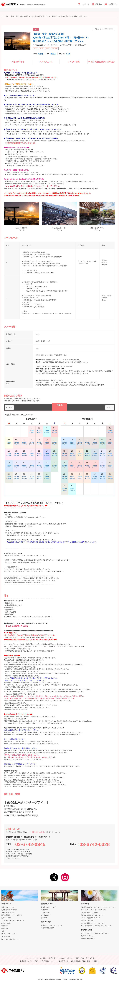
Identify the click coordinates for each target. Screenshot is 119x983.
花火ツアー (44, 918)
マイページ (85, 4)
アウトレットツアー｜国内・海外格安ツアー (95, 933)
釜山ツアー (4, 928)
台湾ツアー (4, 931)
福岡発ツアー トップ (7, 907)
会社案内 (43, 958)
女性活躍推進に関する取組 (80, 961)
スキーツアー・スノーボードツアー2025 (93, 910)
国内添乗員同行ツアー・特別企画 (11, 915)
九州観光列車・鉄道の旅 (9, 910)
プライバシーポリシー (13, 858)
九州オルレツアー (7, 918)
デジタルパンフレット (88, 936)
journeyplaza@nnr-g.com (20, 849)
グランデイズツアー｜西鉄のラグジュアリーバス (96, 926)
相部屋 (60, 405)
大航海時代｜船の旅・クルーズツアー (93, 915)
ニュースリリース (31, 958)
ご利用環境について (47, 961)
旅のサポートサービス (88, 938)
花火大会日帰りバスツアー (89, 912)
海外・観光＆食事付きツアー (10, 939)
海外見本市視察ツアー (48, 928)
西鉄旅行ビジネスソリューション (51, 925)
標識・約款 (80, 958)
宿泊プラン (4, 926)
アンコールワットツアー (9, 934)
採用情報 (52, 958)
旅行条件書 (90, 958)
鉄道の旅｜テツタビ (87, 920)
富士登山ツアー (46, 915)
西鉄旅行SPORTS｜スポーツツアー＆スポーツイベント (98, 907)
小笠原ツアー (45, 910)
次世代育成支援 (62, 961)
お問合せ (95, 961)
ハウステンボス (6, 923)
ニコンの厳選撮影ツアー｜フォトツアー (93, 923)
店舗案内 (98, 4)
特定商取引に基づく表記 (29, 961)
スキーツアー (45, 912)
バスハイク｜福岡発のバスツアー (91, 918)
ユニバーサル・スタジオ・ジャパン (12, 920)
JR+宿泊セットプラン (8, 912)
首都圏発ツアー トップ (48, 907)
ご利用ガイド (113, 4)
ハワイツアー (5, 936)
